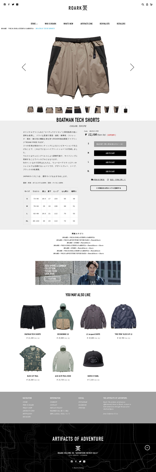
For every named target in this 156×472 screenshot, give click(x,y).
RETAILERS (121, 24)
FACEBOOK (82, 405)
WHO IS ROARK (50, 24)
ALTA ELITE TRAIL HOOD (63, 376)
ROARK (4, 28)
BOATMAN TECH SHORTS (33, 334)
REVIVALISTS (105, 24)
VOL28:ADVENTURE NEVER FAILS (76, 240)
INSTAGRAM (82, 402)
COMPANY (53, 402)
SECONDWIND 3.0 (63, 334)
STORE (33, 24)
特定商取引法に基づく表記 (59, 411)
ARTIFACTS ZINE (87, 24)
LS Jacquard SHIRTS (93, 334)
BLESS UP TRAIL (32, 376)
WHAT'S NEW (68, 24)
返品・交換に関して (118, 180)
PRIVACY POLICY (56, 408)
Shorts (101, 245)
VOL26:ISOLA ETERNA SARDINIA (20, 28)
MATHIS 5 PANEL (93, 376)
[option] (78, 67)
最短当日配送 (99, 180)
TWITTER (81, 408)
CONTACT (53, 405)
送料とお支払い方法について (60, 414)
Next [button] (132, 67)
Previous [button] (24, 67)
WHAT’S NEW (27, 408)
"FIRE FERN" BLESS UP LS (123, 334)
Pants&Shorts (96, 240)
